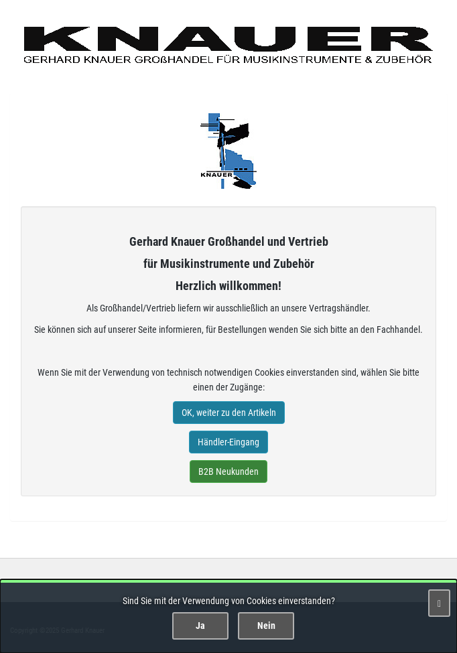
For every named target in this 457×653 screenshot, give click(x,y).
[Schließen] (439, 603)
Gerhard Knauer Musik (228, 151)
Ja (200, 625)
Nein (266, 625)
